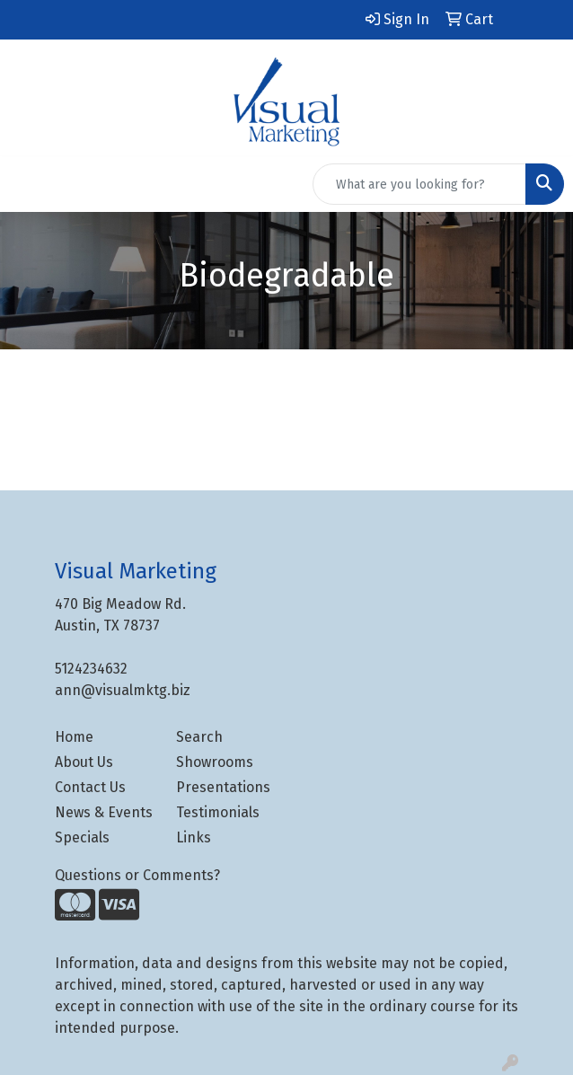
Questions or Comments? (137, 875)
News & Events (104, 812)
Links (193, 837)
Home (74, 736)
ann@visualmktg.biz (122, 690)
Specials (82, 837)
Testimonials (218, 812)
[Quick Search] (419, 184)
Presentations (223, 787)
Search (199, 736)
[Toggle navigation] (28, 184)
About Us (84, 762)
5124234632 (91, 668)
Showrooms (214, 762)
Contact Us (90, 787)
